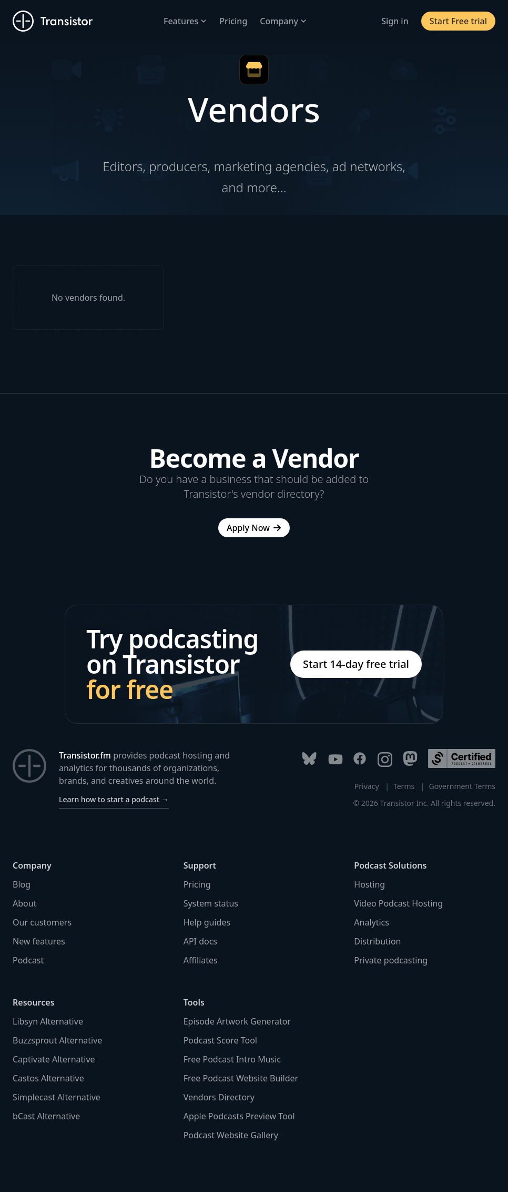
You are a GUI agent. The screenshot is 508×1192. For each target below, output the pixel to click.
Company (283, 21)
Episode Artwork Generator (237, 1021)
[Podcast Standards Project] (461, 758)
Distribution (377, 941)
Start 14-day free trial (356, 664)
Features (185, 21)
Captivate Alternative (54, 1059)
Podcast (28, 960)
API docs (200, 941)
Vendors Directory (219, 1097)
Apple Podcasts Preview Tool (239, 1116)
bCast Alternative (46, 1116)
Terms (403, 786)
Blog (22, 884)
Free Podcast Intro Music (232, 1059)
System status (211, 903)
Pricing (233, 21)
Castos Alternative (48, 1078)
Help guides (207, 922)
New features (39, 941)
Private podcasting (391, 960)
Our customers (42, 922)
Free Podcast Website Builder (241, 1078)
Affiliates (201, 960)
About (24, 903)
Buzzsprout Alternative (57, 1040)
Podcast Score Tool (220, 1040)
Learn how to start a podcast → (114, 799)
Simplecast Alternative (56, 1097)
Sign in (395, 21)
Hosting (369, 884)
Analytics (371, 922)
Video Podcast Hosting (398, 903)
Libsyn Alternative (48, 1021)
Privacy (366, 786)
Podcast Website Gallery (231, 1135)
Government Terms (462, 786)
